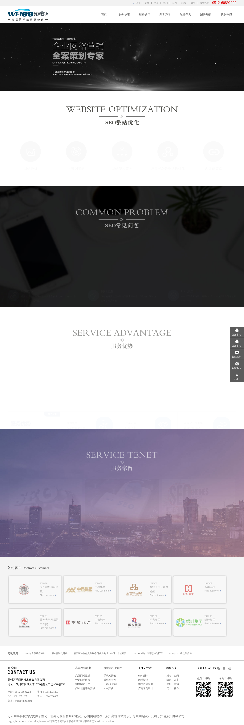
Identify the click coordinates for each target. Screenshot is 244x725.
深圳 (193, 3)
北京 (183, 3)
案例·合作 (144, 14)
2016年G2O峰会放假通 (180, 653)
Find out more (47, 595)
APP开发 (108, 688)
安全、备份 (172, 688)
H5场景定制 (110, 684)
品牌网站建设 (82, 675)
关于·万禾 (165, 14)
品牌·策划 (185, 14)
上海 (138, 3)
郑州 (174, 3)
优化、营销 (172, 684)
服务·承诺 (124, 14)
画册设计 (143, 679)
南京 (156, 3)
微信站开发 (110, 679)
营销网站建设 (82, 679)
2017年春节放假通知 (35, 653)
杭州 (165, 3)
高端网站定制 (83, 668)
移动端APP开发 (113, 668)
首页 (104, 14)
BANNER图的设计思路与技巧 (148, 653)
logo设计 (143, 675)
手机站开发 (110, 675)
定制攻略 (13, 653)
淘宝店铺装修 (145, 684)
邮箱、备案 (172, 679)
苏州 (147, 3)
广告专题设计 (145, 688)
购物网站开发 (82, 684)
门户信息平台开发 (85, 688)
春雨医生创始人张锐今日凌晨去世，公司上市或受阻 (100, 653)
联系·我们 (226, 14)
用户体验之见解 (59, 653)
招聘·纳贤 (206, 14)
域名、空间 (172, 675)
